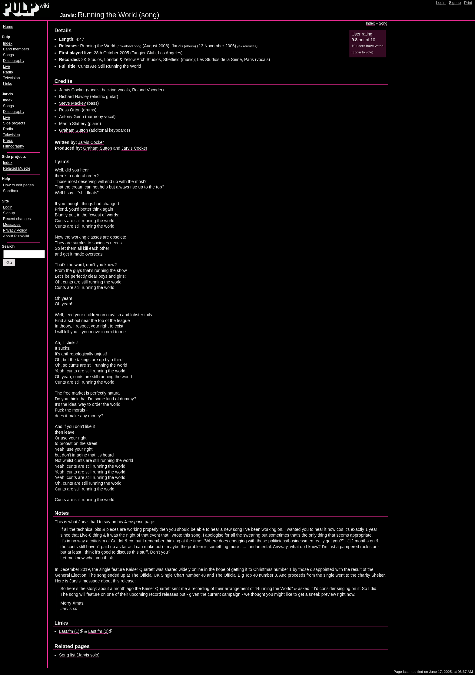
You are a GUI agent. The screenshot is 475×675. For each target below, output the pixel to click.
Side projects (14, 123)
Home (8, 27)
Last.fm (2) (98, 631)
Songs (8, 55)
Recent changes (17, 219)
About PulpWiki (16, 236)
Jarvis (184, 45)
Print (468, 3)
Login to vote (362, 52)
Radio (8, 72)
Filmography (13, 146)
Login (441, 3)
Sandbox (10, 191)
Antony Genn (71, 116)
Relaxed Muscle (16, 168)
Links (7, 84)
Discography (13, 61)
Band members (16, 49)
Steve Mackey (72, 103)
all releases (247, 46)
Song (383, 23)
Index (370, 23)
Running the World (110, 45)
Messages (12, 224)
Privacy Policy (15, 230)
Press (8, 140)
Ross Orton (70, 109)
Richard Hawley (74, 96)
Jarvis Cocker (72, 89)
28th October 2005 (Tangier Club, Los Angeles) (138, 52)
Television (11, 78)
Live (6, 66)
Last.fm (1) (69, 631)
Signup (455, 3)
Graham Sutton (73, 130)
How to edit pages (18, 185)
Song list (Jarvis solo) (79, 655)
